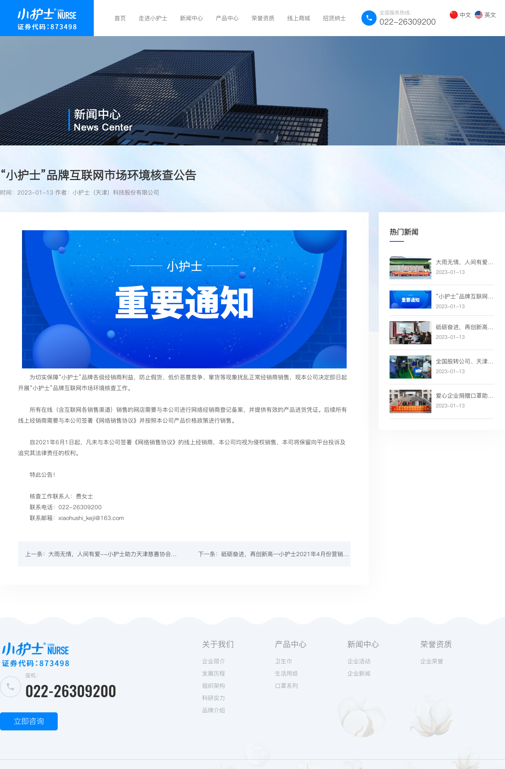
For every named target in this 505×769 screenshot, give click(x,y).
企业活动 (358, 661)
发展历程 (213, 673)
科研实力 (213, 698)
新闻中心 (191, 18)
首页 (120, 18)
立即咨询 (29, 721)
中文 (460, 15)
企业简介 (213, 661)
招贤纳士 (334, 18)
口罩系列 (286, 686)
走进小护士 (153, 18)
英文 (485, 15)
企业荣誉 (431, 661)
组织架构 (213, 686)
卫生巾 (283, 661)
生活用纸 (286, 673)
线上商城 (298, 18)
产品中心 (227, 18)
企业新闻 (358, 673)
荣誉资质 (263, 18)
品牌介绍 (213, 710)
